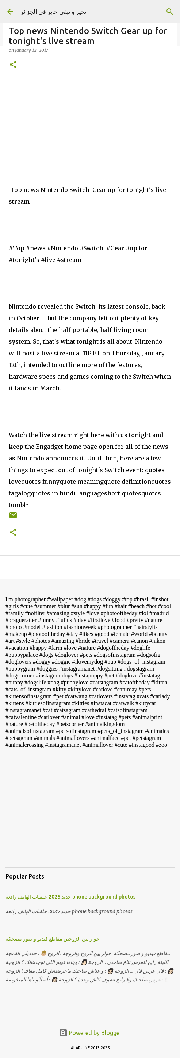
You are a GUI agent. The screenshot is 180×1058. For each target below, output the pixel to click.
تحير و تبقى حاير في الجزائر (53, 11)
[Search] (169, 11)
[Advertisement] (90, 811)
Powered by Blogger (90, 1033)
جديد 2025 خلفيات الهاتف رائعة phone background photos (70, 897)
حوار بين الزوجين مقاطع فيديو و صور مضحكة (52, 939)
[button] (13, 65)
